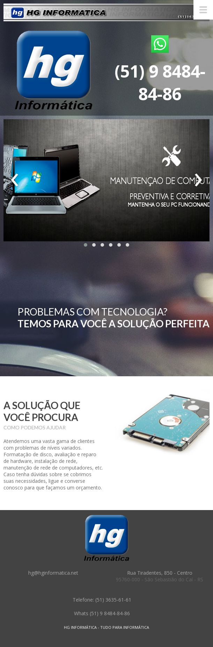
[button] (85, 244)
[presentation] (14, 180)
